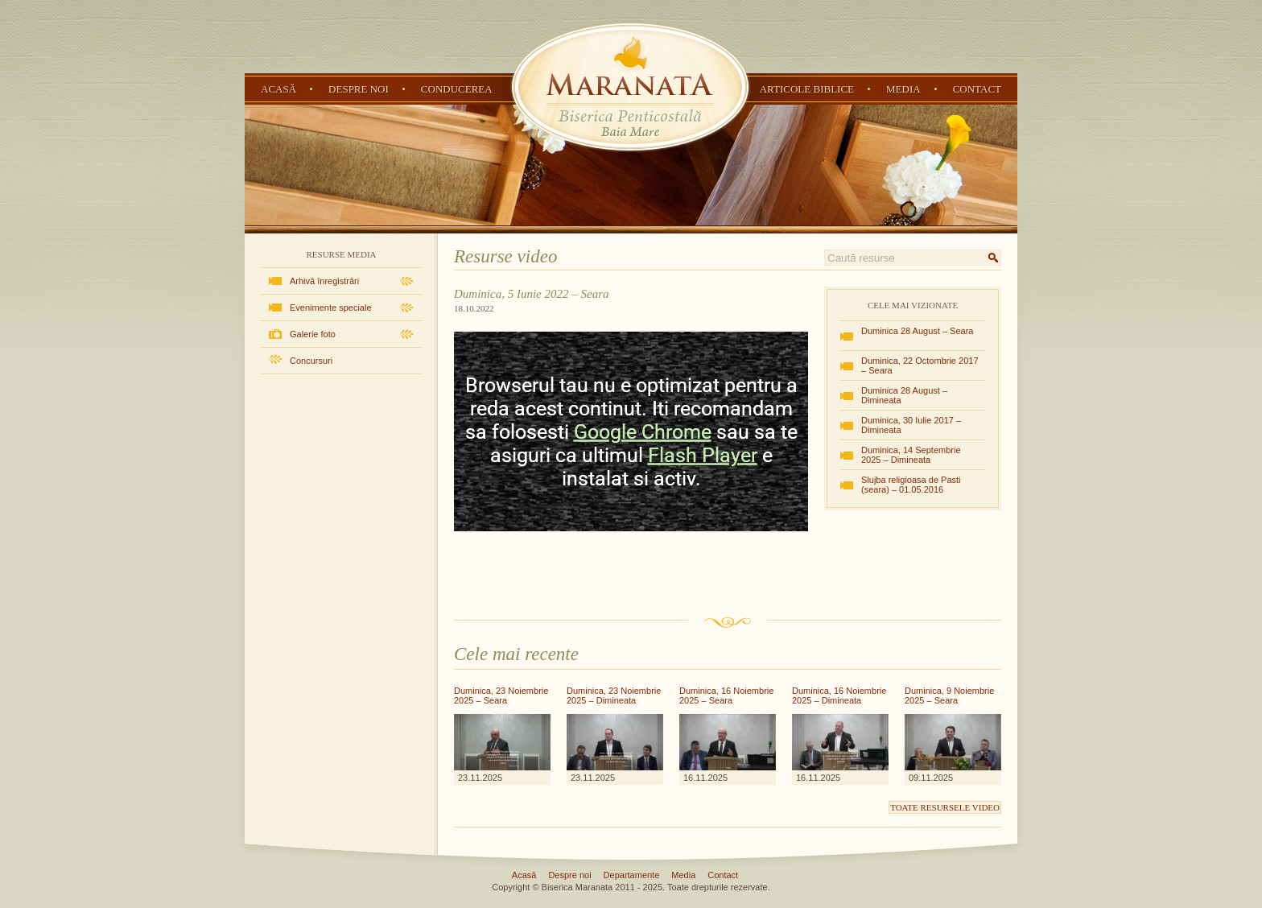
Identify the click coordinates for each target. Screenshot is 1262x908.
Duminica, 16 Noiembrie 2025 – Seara (726, 695)
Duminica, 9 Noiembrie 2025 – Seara (949, 695)
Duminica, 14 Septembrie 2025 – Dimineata (911, 454)
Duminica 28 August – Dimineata (904, 395)
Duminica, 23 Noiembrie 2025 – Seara (501, 695)
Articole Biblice (807, 89)
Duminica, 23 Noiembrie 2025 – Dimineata (614, 695)
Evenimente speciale (331, 307)
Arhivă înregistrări (324, 281)
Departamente (632, 875)
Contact (977, 89)
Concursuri (311, 360)
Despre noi (358, 89)
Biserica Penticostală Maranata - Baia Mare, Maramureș (630, 87)
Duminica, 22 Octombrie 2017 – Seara (920, 365)
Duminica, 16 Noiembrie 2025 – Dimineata (839, 695)
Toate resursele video (945, 807)
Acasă (278, 89)
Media (903, 89)
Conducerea (457, 89)
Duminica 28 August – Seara (917, 331)
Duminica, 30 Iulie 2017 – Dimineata (911, 425)
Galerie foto (313, 334)
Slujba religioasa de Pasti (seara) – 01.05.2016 (911, 484)
